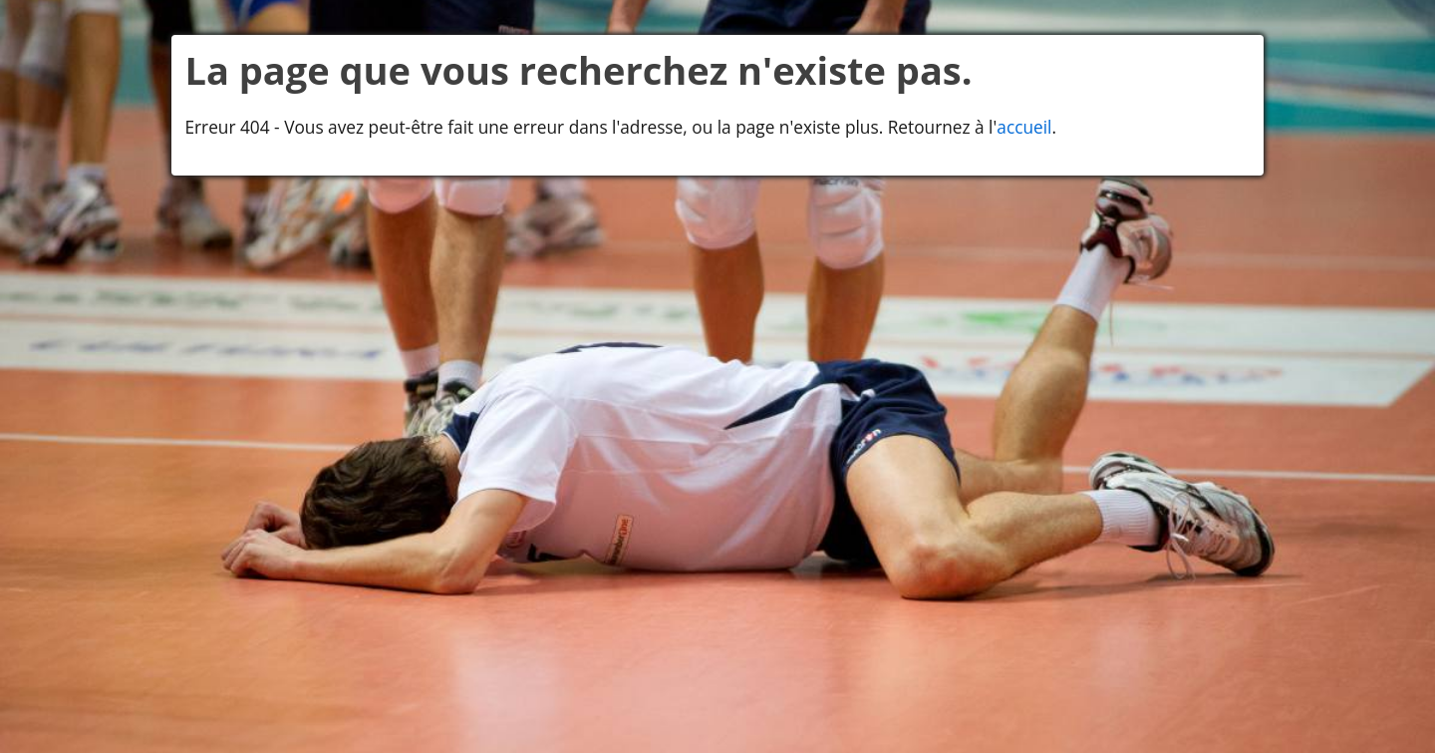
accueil (1024, 127)
